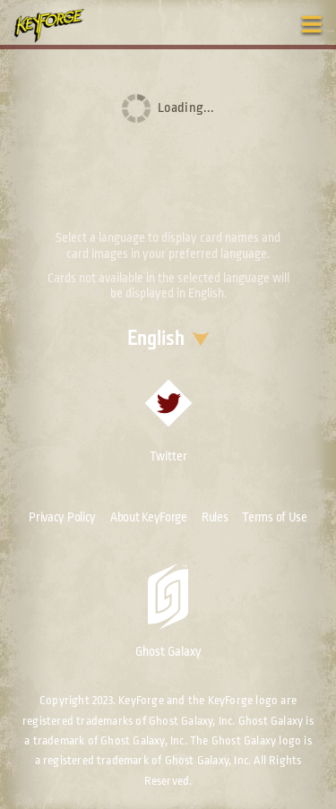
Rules (215, 517)
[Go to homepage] (59, 25)
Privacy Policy (62, 517)
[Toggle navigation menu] (311, 25)
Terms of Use (274, 517)
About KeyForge (148, 517)
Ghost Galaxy (168, 611)
